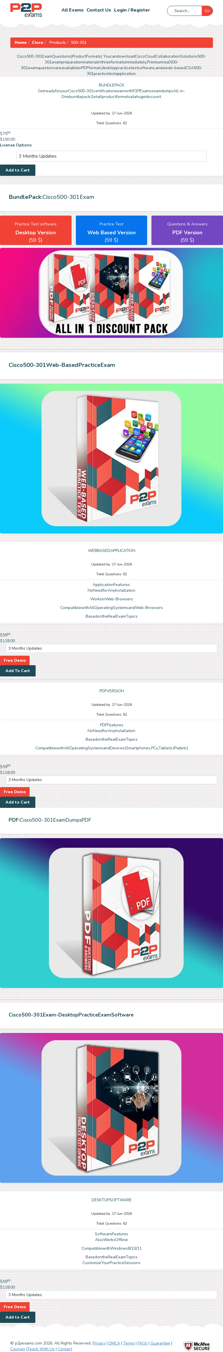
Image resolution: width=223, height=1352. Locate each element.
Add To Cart (17, 671)
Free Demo (15, 660)
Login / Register (132, 10)
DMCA (114, 1343)
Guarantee (160, 1343)
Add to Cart (17, 170)
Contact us (98, 10)
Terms (128, 1343)
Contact (65, 1349)
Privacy (99, 1343)
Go (207, 11)
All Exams (72, 10)
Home (21, 42)
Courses (17, 1349)
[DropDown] (111, 156)
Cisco (37, 42)
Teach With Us (41, 1349)
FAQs (142, 1343)
